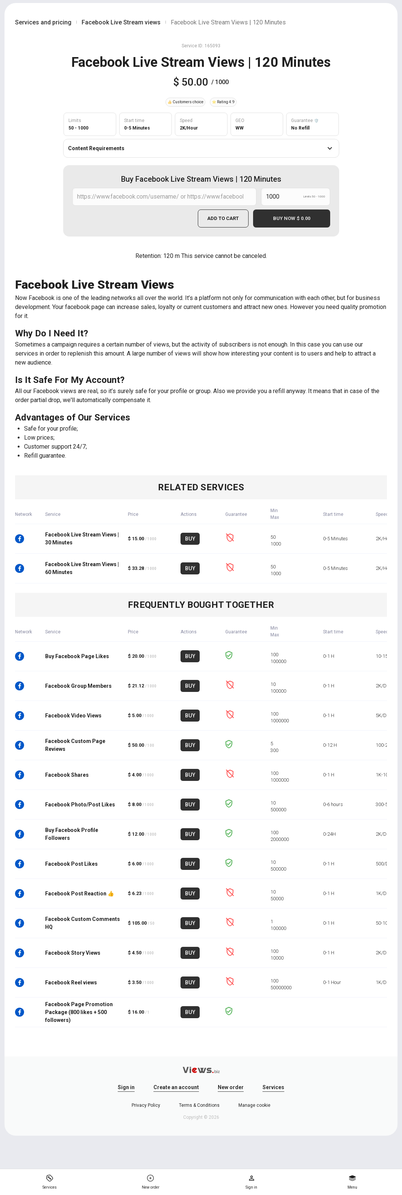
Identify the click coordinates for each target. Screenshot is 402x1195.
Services (273, 1087)
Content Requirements (201, 148)
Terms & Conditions (199, 1105)
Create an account (176, 1087)
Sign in (126, 1087)
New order (231, 1087)
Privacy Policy (146, 1105)
